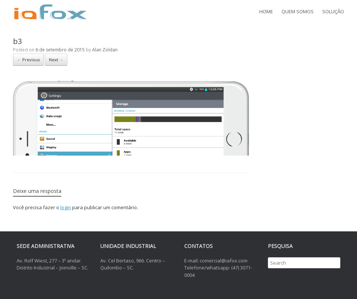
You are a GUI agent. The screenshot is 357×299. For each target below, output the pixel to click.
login (65, 207)
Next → (56, 59)
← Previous (28, 59)
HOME (266, 11)
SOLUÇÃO (333, 11)
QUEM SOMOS (298, 11)
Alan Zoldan (105, 50)
